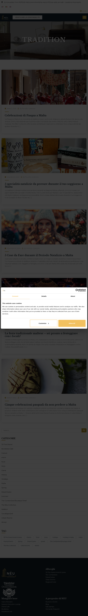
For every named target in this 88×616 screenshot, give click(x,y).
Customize (44, 323)
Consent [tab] (15, 296)
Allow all (72, 323)
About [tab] (73, 296)
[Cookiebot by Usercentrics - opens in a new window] (77, 290)
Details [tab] (44, 296)
